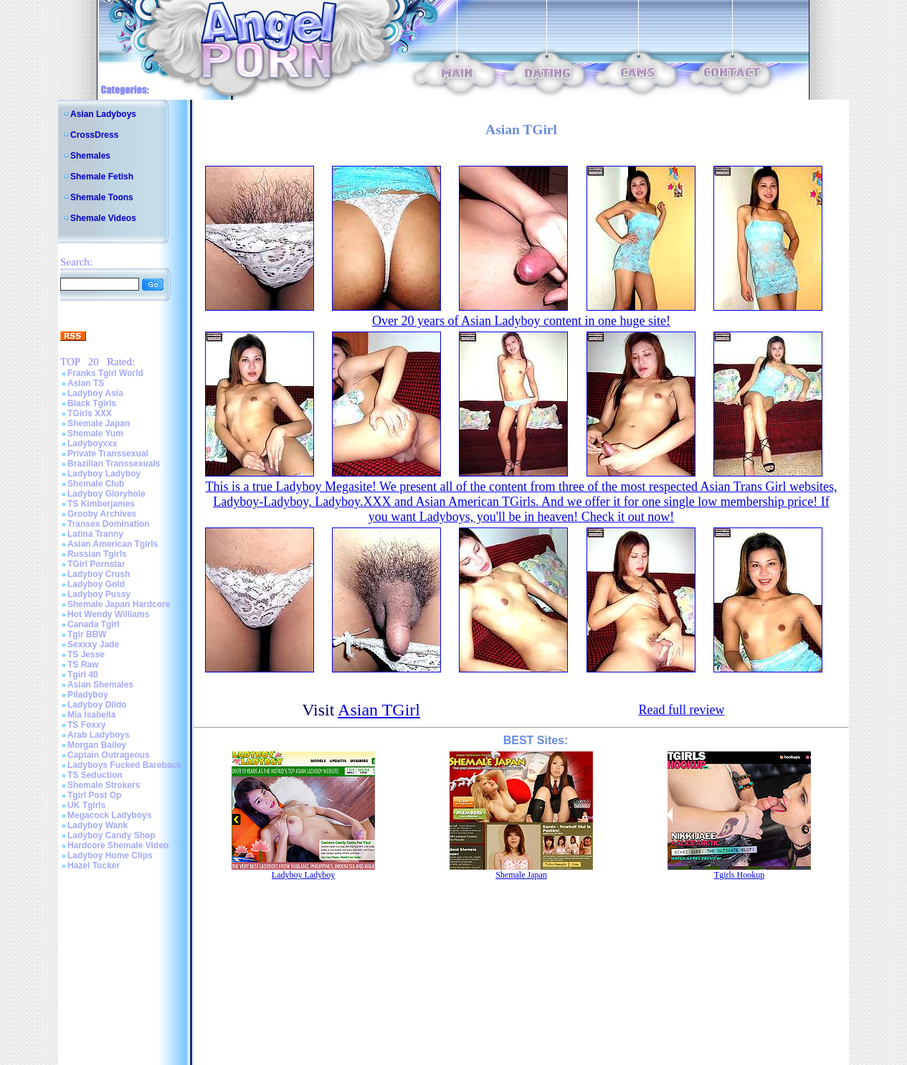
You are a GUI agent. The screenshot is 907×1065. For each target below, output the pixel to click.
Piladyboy (87, 695)
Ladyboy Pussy (98, 594)
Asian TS (85, 383)
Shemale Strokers (103, 785)
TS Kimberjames (101, 504)
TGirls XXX (89, 413)
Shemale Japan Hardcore (118, 604)
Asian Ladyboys (103, 114)
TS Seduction (95, 775)
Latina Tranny (95, 534)
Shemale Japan (98, 423)
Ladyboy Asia (95, 393)
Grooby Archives (101, 514)
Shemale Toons (101, 197)
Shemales (90, 156)
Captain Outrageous (108, 755)
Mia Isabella (91, 715)
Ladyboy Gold (96, 584)
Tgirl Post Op (94, 795)
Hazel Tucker (93, 865)
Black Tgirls (91, 403)
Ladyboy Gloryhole (106, 494)
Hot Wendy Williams (108, 614)
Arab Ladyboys (98, 735)
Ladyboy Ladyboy (104, 474)
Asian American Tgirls (112, 544)
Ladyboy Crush (98, 574)
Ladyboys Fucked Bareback (124, 765)
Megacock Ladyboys (109, 815)
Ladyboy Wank (97, 825)
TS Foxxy (86, 725)
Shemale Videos (103, 218)
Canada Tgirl (93, 624)
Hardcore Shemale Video (117, 845)
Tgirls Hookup (739, 875)
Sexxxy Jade (93, 644)
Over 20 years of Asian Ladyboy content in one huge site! (521, 321)
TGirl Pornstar (96, 564)
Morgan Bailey (96, 745)
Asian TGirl (379, 709)
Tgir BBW (87, 634)
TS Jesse (86, 654)
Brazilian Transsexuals (113, 464)
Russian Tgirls (97, 554)
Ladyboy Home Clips (110, 855)
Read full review (681, 710)
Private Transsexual (107, 454)
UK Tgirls (86, 805)
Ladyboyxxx (92, 443)
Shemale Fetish (101, 177)
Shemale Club (95, 484)
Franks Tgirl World (105, 373)
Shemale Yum (95, 433)
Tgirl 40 (82, 675)
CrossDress (94, 135)
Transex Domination (108, 524)
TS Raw (82, 665)
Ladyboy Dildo (97, 705)
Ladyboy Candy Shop (111, 835)
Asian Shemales (100, 685)
